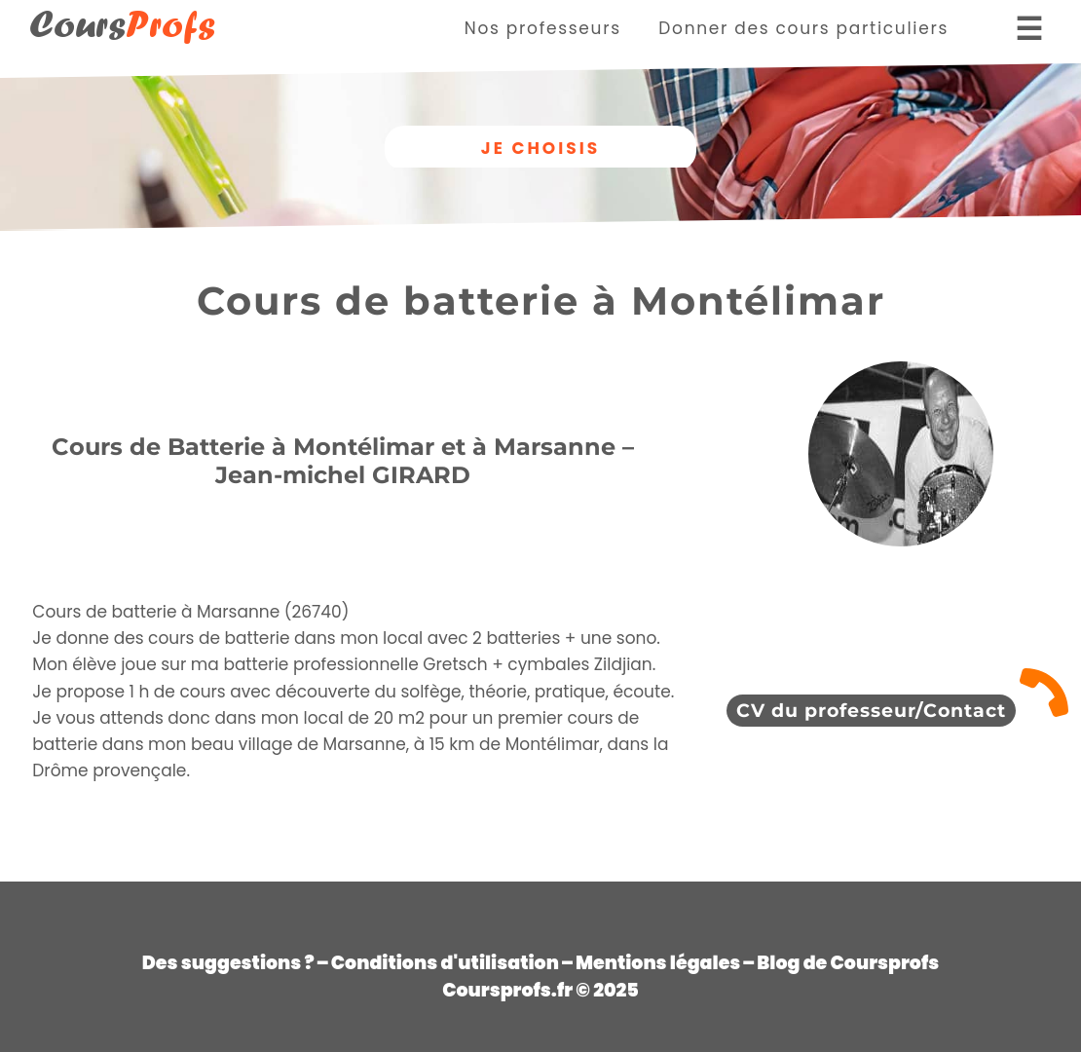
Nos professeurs (543, 28)
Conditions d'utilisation (445, 963)
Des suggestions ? (228, 963)
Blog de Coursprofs (848, 963)
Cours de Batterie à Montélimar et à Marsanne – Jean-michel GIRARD (343, 460)
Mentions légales (658, 963)
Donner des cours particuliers (803, 28)
